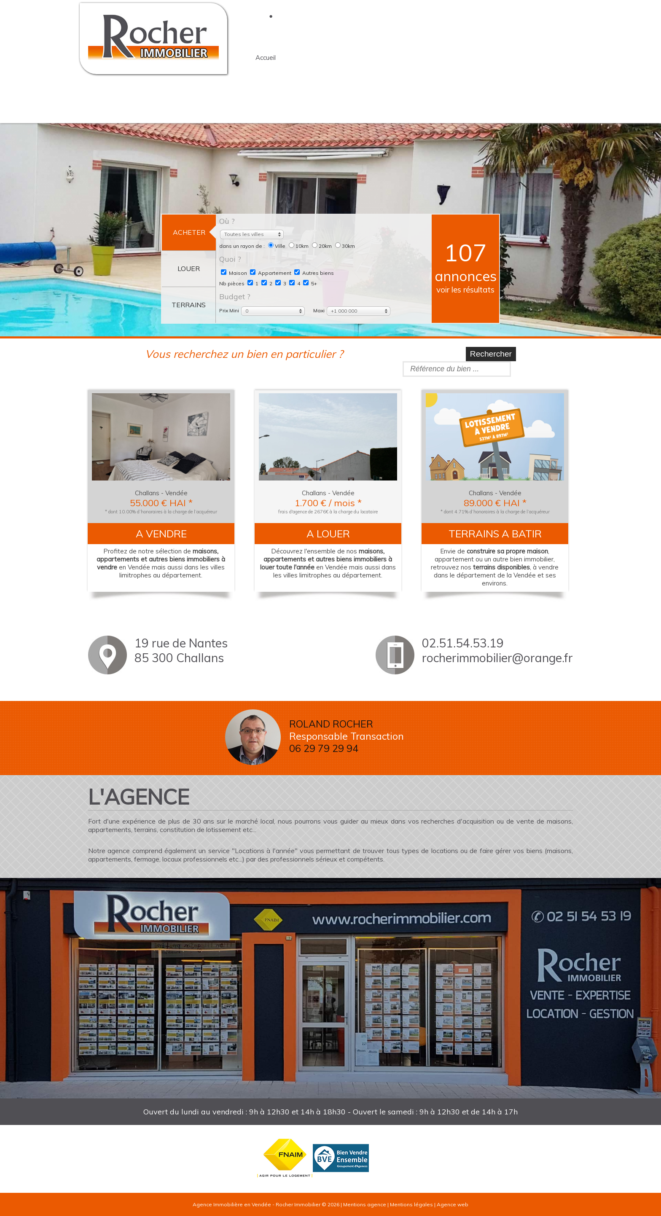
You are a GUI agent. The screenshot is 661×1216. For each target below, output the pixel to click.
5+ (310, 283)
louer (416, 58)
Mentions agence (364, 1204)
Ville (277, 246)
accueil (265, 58)
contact (514, 58)
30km (345, 246)
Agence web (452, 1204)
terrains (464, 58)
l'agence (316, 58)
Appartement (270, 273)
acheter (368, 58)
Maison (234, 273)
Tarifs (264, 102)
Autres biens (314, 273)
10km (299, 246)
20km (322, 246)
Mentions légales (411, 1204)
